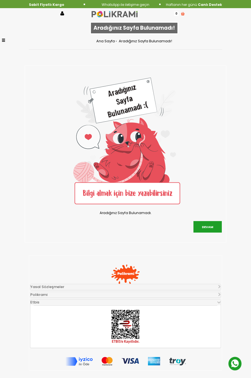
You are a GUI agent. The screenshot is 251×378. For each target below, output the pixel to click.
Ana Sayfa (105, 41)
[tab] (125, 287)
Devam (207, 227)
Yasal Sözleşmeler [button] (47, 286)
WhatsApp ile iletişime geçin (125, 4)
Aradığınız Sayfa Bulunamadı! (145, 41)
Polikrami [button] (38, 294)
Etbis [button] (34, 302)
